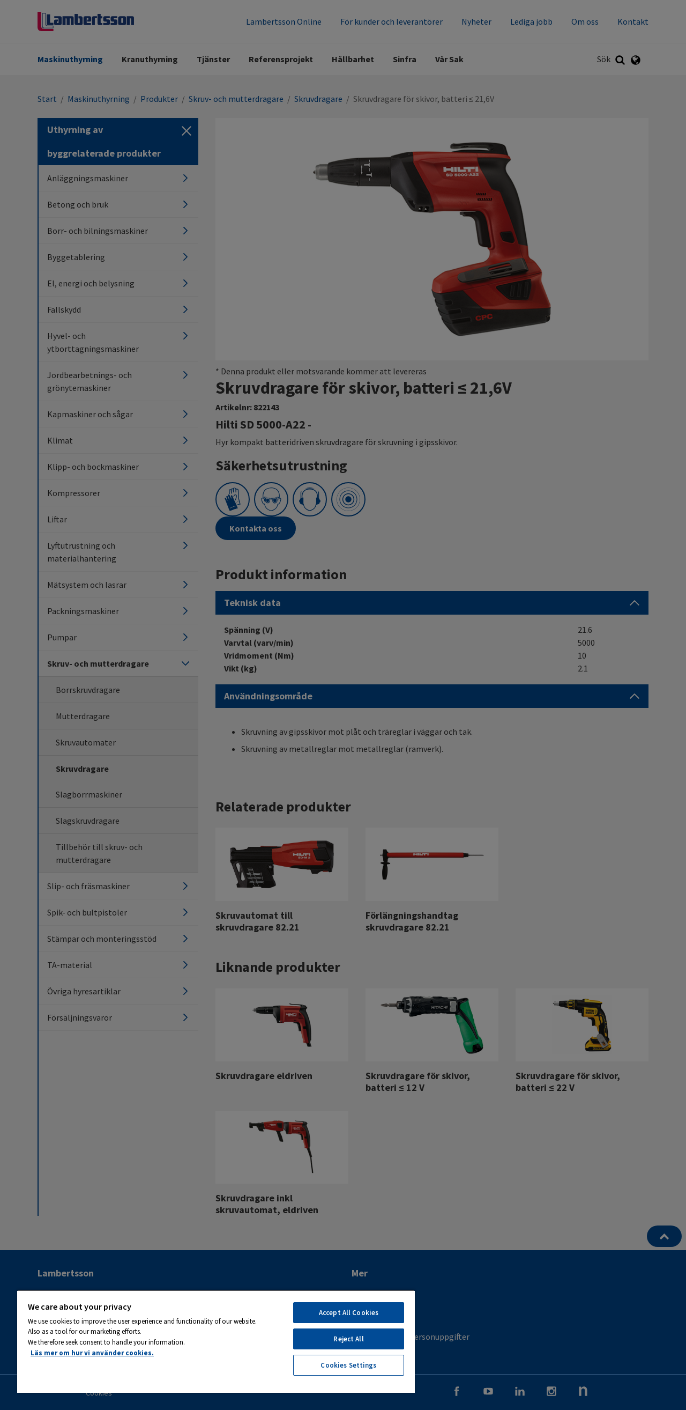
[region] (216, 1341)
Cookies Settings (348, 1365)
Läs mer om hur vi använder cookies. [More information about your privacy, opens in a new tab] (92, 1352)
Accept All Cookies (348, 1312)
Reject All (348, 1338)
